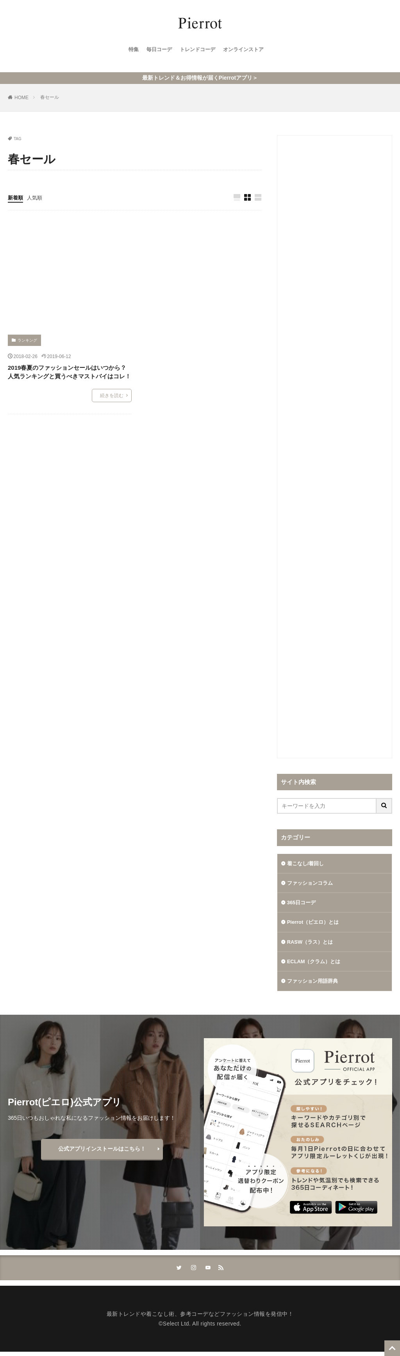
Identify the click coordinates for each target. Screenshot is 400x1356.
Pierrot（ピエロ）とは (315, 923)
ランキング (27, 339)
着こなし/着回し (307, 862)
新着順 (16, 196)
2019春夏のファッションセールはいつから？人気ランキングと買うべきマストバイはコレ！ (69, 371)
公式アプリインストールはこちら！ (102, 1152)
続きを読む (111, 394)
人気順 (36, 196)
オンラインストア (246, 51)
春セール (49, 96)
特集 (129, 51)
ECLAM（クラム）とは (316, 964)
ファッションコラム (311, 883)
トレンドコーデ (197, 51)
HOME (21, 96)
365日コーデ (302, 903)
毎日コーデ (156, 51)
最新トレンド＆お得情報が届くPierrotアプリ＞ (200, 77)
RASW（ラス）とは (312, 944)
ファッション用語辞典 (314, 984)
